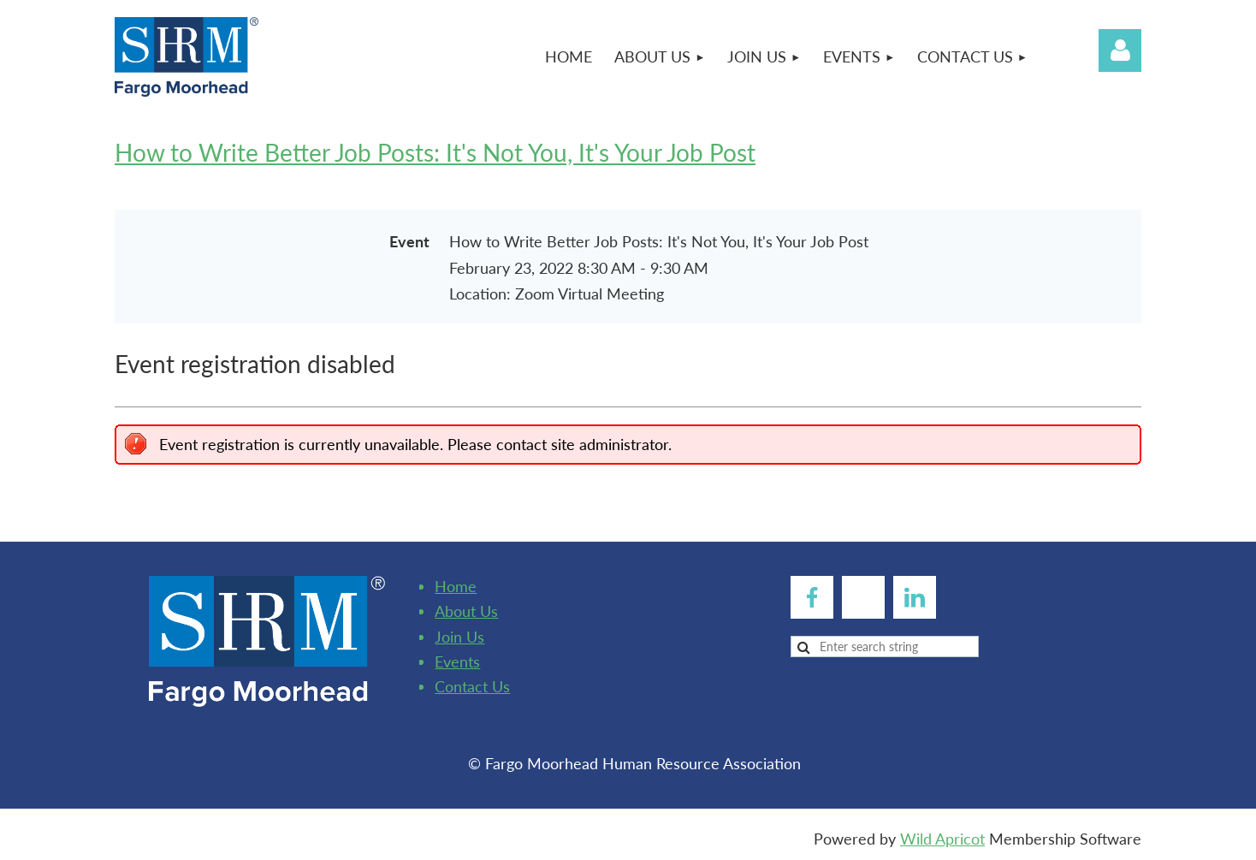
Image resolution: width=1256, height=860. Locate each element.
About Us (466, 611)
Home (456, 586)
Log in (1120, 50)
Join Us (459, 636)
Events (457, 661)
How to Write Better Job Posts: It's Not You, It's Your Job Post (435, 152)
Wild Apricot (942, 838)
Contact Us (472, 686)
